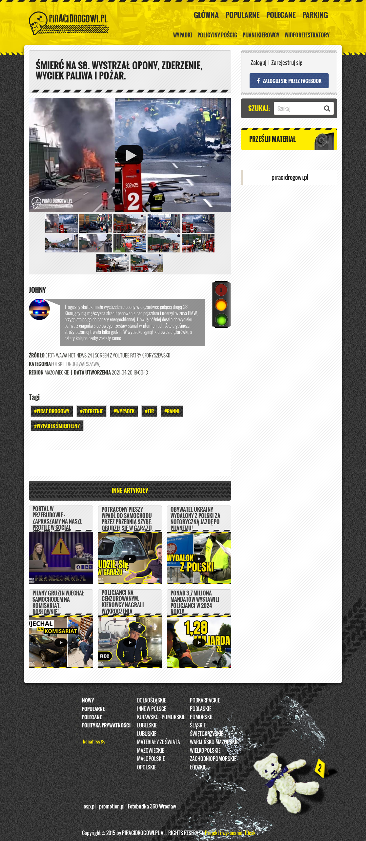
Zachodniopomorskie (213, 758)
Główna (206, 15)
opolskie (146, 767)
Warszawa (89, 364)
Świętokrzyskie (206, 733)
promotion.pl (112, 806)
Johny (37, 290)
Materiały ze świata (158, 742)
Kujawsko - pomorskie (161, 717)
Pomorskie (201, 717)
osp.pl (90, 806)
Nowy (88, 700)
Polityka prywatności (106, 725)
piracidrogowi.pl (290, 177)
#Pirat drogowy (52, 411)
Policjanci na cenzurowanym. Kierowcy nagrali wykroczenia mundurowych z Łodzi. (123, 608)
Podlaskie (200, 708)
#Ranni (171, 411)
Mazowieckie (150, 750)
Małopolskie (151, 758)
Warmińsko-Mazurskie (214, 742)
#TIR (149, 411)
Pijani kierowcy (261, 35)
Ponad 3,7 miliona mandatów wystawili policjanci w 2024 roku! (195, 603)
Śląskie (198, 725)
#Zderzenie (91, 411)
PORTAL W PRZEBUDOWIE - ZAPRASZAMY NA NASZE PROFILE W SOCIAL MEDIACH (57, 521)
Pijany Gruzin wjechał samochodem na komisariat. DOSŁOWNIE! (58, 603)
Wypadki (182, 35)
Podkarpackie (205, 700)
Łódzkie (198, 767)
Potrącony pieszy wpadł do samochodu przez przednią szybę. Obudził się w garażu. (127, 519)
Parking (315, 15)
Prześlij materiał (272, 138)
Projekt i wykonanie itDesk (230, 832)
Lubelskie (147, 725)
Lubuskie (146, 733)
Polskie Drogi (64, 364)
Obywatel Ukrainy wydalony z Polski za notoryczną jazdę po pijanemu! (195, 519)
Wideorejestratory (307, 35)
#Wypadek (123, 411)
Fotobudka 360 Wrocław (152, 806)
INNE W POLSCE (151, 708)
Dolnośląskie (151, 700)
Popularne (242, 15)
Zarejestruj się (286, 62)
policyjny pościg (217, 35)
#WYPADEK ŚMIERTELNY (57, 425)
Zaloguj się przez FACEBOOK (289, 80)
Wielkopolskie (205, 750)
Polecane (280, 15)
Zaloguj (258, 62)
